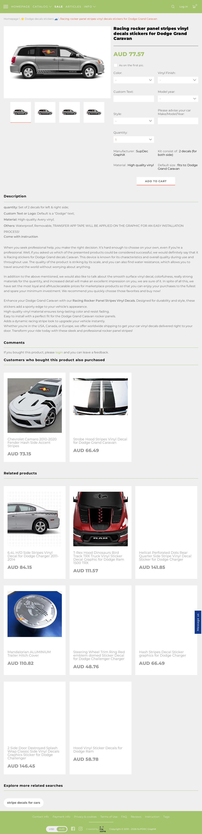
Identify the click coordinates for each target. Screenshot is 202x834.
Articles (73, 6)
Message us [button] (198, 622)
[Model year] (178, 98)
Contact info (41, 816)
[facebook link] (73, 829)
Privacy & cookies (85, 816)
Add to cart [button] (156, 181)
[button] (20, 112)
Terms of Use (108, 816)
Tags (166, 816)
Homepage (20, 6)
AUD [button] (61, 829)
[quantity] (133, 139)
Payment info (61, 816)
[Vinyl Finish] (178, 80)
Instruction (152, 816)
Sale (58, 6)
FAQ (124, 816)
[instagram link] (80, 829)
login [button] (59, 352)
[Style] (133, 121)
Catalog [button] (42, 6)
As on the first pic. (128, 65)
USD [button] (51, 829)
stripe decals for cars (23, 803)
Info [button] (90, 6)
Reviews (136, 816)
